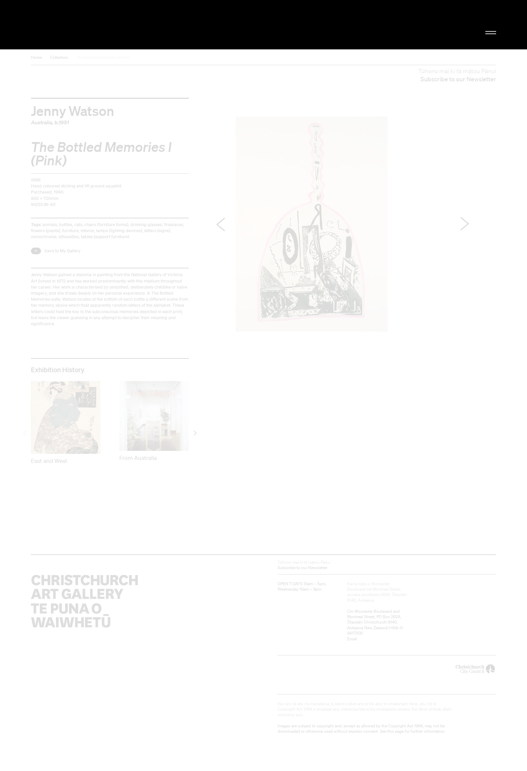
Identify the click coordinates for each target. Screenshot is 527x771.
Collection (59, 57)
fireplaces (173, 224)
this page (395, 731)
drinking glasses (146, 224)
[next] (195, 433)
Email (352, 639)
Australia (41, 122)
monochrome (43, 237)
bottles (65, 224)
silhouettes (68, 237)
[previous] (25, 433)
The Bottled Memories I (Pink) (103, 57)
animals (49, 224)
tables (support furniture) (105, 237)
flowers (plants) (45, 230)
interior (87, 230)
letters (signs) (157, 230)
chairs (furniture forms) (106, 224)
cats (78, 224)
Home (36, 57)
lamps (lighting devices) (119, 230)
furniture (70, 230)
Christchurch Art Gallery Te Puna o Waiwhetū (102, 25)
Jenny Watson (72, 110)
